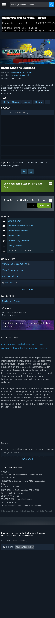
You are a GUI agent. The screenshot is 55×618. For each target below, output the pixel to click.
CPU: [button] (28, 562)
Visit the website (11, 278)
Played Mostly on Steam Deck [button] (32, 557)
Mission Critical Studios (21, 74)
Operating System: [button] (12, 562)
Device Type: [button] (9, 566)
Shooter (38, 103)
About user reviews (9, 537)
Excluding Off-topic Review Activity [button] (20, 553)
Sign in (4, 164)
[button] (27, 114)
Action (27, 103)
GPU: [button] (39, 562)
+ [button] (47, 103)
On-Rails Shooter (11, 103)
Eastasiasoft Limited (20, 77)
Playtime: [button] (7, 557)
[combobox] (29, 4)
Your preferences (26, 537)
